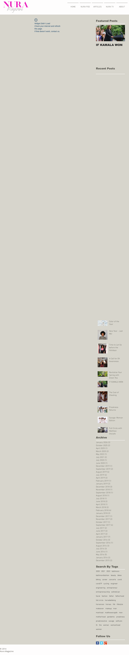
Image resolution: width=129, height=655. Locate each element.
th (97, 625)
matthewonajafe (111, 613)
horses (108, 604)
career (104, 580)
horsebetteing (110, 600)
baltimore (115, 571)
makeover (100, 609)
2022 (108, 571)
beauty (113, 575)
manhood (99, 613)
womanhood (115, 625)
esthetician (115, 592)
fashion (105, 596)
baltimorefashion (102, 575)
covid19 (99, 584)
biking (98, 580)
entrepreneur (112, 588)
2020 (98, 571)
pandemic (111, 617)
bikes (120, 575)
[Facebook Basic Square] (97, 643)
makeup (108, 609)
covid (120, 580)
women (99, 629)
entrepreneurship (103, 592)
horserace (100, 604)
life (114, 604)
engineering (100, 588)
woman (106, 625)
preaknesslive (101, 621)
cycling (106, 584)
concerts (112, 580)
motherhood (101, 617)
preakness (120, 617)
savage (111, 621)
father (111, 596)
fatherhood (119, 596)
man (115, 609)
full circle (99, 600)
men (121, 613)
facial (98, 596)
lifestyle (120, 604)
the (100, 625)
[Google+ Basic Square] (105, 643)
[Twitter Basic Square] (101, 643)
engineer (114, 584)
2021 (103, 571)
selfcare (119, 621)
